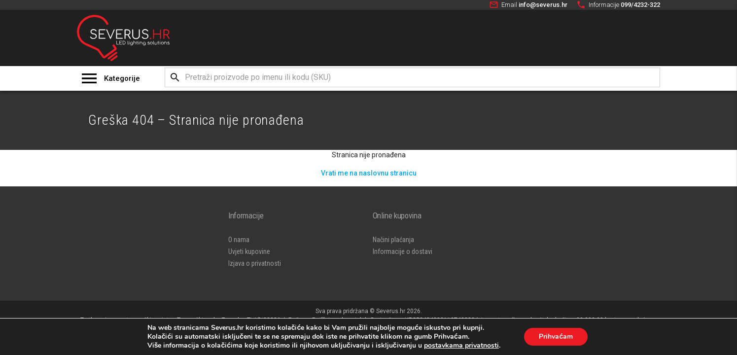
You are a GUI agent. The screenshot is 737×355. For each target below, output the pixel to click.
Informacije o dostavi (402, 251)
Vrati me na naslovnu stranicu (369, 173)
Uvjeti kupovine (249, 251)
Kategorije (122, 78)
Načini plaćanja (393, 240)
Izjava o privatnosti (254, 263)
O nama (238, 240)
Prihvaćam (556, 336)
